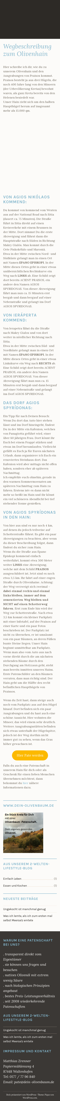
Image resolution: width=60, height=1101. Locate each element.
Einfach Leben (12, 878)
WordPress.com (30, 1097)
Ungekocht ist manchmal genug (24, 909)
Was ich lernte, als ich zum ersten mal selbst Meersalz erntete (27, 918)
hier (26, 783)
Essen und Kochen (15, 885)
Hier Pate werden (30, 755)
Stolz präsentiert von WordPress (21, 1094)
